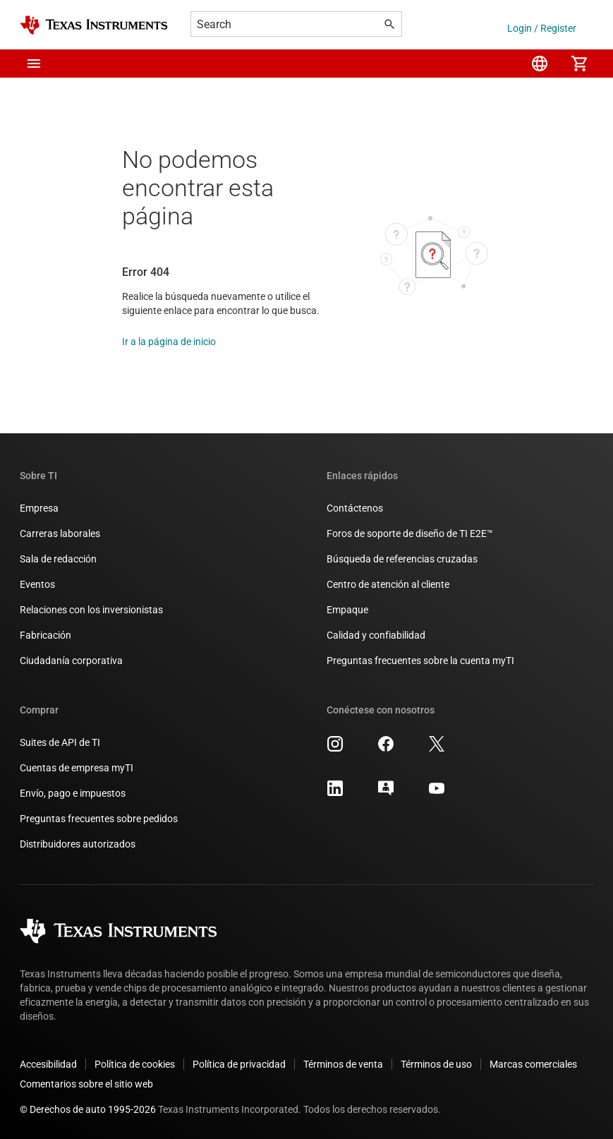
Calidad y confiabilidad (376, 635)
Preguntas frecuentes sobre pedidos (99, 818)
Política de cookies (135, 1064)
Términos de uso (436, 1064)
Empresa (39, 508)
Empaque (347, 609)
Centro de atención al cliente (388, 584)
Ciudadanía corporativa (71, 660)
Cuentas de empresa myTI (76, 767)
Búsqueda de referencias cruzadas (402, 559)
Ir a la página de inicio (169, 341)
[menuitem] (539, 63)
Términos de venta (343, 1064)
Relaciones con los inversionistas (91, 609)
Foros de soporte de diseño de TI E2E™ (410, 533)
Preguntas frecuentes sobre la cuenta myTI (420, 660)
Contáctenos (355, 508)
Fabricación (45, 635)
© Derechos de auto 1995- (88, 1109)
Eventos (37, 584)
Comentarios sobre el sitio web (86, 1084)
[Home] (94, 25)
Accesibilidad (48, 1064)
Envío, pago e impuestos (73, 793)
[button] (34, 63)
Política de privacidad (239, 1064)
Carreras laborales (60, 533)
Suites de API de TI (60, 742)
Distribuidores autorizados (77, 844)
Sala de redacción (58, 559)
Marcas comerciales (533, 1064)
